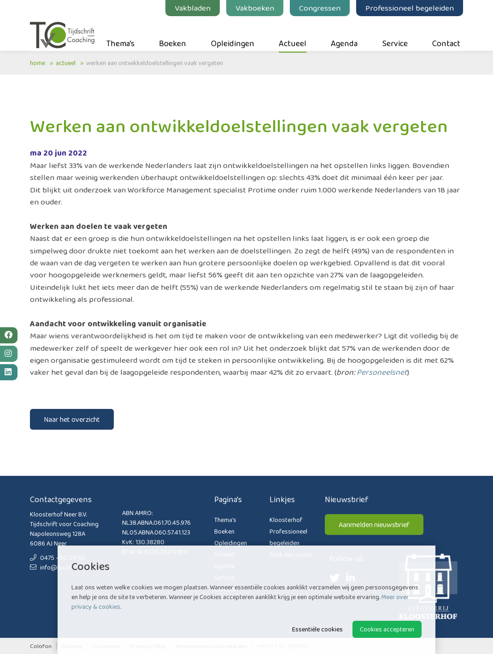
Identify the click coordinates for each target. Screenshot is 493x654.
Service (395, 33)
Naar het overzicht (72, 419)
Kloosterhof (286, 519)
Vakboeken (254, 8)
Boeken (172, 33)
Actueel (292, 33)
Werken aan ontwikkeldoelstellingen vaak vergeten (154, 62)
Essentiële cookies (317, 629)
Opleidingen (232, 33)
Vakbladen (193, 8)
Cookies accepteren (387, 629)
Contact (446, 33)
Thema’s (120, 33)
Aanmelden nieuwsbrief (374, 524)
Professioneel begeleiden (409, 8)
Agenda (344, 33)
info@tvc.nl (50, 567)
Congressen (319, 8)
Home (37, 62)
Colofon (41, 645)
